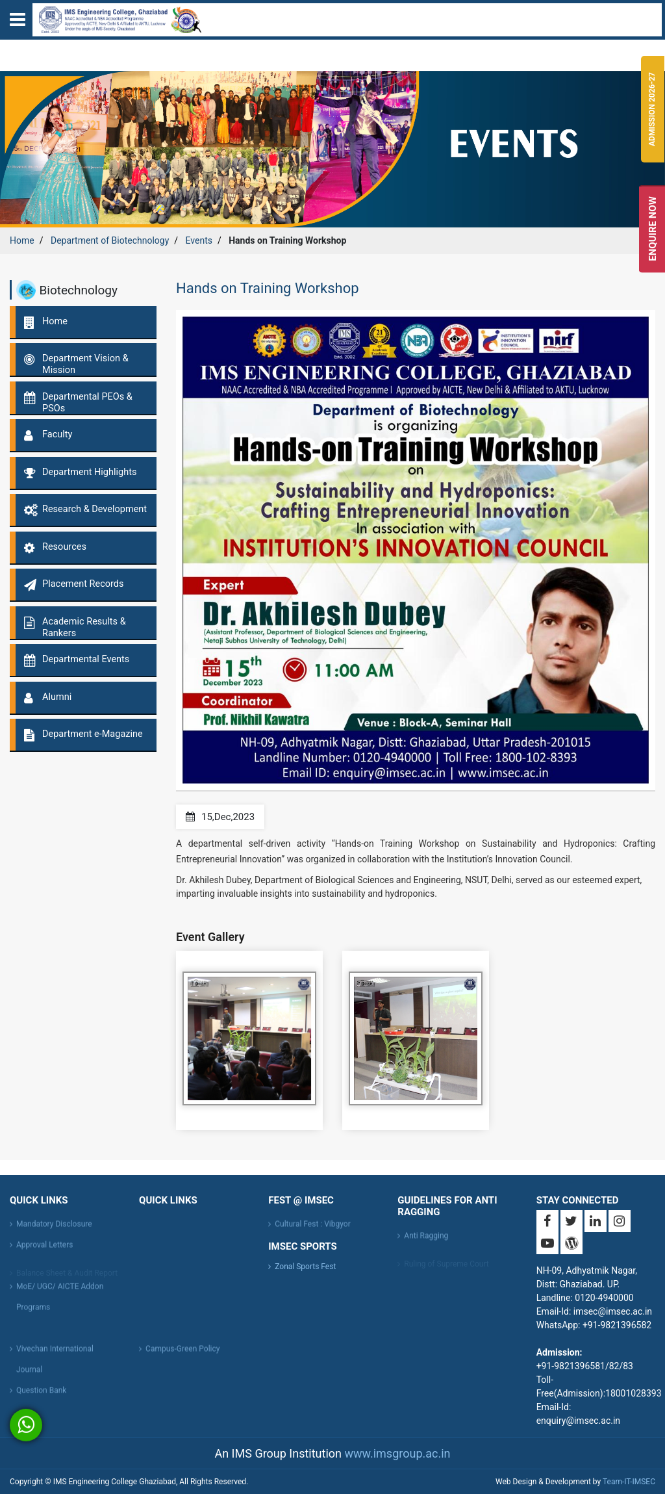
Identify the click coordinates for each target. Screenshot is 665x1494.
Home (22, 240)
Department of (110, 240)
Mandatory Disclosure (54, 1228)
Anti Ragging (426, 1239)
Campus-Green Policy (182, 1353)
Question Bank (41, 1394)
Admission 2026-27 (652, 109)
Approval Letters (44, 1249)
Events (199, 240)
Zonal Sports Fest (305, 1266)
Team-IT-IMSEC (629, 1481)
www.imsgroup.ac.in (397, 1453)
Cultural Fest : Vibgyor (313, 1228)
